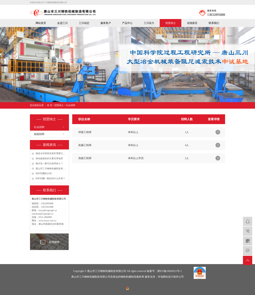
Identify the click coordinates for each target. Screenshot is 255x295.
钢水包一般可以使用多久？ (49, 163)
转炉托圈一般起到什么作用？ (50, 178)
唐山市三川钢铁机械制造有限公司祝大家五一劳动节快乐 (51, 168)
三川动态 (84, 23)
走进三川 (62, 23)
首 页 (49, 105)
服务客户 (106, 23)
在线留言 (192, 23)
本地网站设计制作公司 (171, 276)
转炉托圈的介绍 (44, 173)
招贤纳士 (170, 23)
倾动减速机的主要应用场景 (49, 158)
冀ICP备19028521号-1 (169, 271)
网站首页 (41, 23)
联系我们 (214, 23)
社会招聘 (70, 105)
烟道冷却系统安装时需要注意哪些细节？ (51, 153)
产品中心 (127, 23)
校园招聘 (39, 134)
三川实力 (149, 23)
